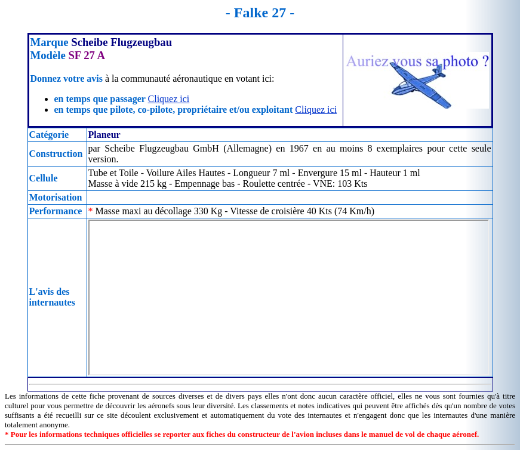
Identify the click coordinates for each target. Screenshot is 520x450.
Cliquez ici (169, 99)
